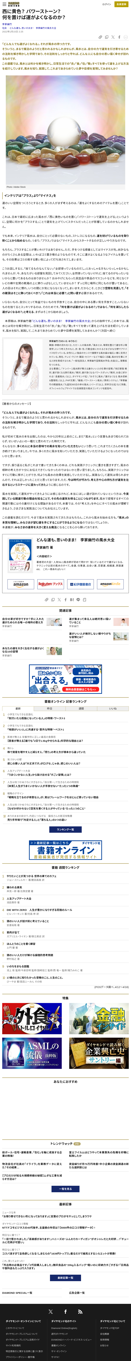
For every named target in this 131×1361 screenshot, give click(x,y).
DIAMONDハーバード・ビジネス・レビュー (71, 1339)
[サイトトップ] (12, 4)
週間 (81, 708)
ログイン (107, 4)
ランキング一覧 (65, 829)
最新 (18, 708)
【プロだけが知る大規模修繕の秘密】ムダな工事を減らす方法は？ (32, 1177)
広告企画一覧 (77, 1292)
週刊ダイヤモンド (59, 1334)
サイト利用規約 (13, 1345)
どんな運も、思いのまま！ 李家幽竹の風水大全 (33, 28)
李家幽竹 (7, 24)
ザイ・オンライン (59, 1351)
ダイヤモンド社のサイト (63, 1321)
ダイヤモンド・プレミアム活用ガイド (23, 1339)
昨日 (49, 708)
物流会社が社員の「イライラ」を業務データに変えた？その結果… (32, 1166)
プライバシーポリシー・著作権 (20, 1357)
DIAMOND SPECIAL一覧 (17, 1292)
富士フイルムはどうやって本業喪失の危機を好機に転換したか (99, 1154)
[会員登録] (121, 4)
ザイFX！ (55, 1357)
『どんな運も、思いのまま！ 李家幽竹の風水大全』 (62, 321)
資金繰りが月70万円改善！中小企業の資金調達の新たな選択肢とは (99, 1166)
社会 (4, 28)
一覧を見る (65, 1188)
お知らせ (104, 1345)
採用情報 (104, 1339)
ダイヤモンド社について (112, 1321)
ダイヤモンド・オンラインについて (23, 1321)
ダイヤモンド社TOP (109, 1328)
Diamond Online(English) (64, 1328)
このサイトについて (15, 1328)
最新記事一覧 (65, 1277)
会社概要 (104, 1334)
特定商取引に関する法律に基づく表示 (24, 1351)
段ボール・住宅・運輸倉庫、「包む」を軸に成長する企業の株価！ (32, 1154)
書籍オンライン (58, 1345)
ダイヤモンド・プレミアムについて (22, 1334)
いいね (113, 708)
